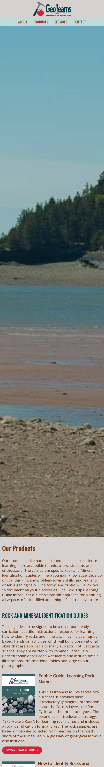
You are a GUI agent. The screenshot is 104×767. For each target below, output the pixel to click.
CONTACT (80, 22)
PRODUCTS (41, 22)
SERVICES (60, 22)
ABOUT (22, 22)
